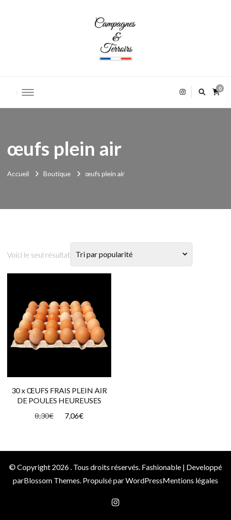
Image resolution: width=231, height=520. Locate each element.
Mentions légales (190, 480)
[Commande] (131, 254)
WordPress (144, 480)
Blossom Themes (52, 480)
